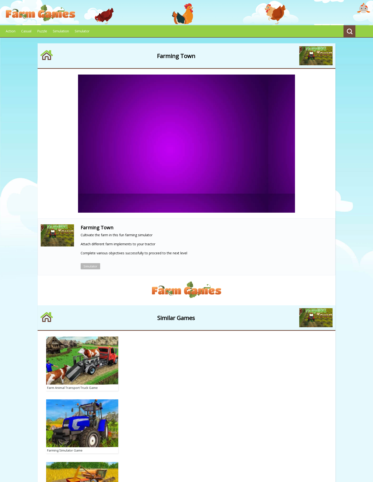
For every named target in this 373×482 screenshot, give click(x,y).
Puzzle (42, 31)
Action (10, 31)
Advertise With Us (231, 457)
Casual (26, 31)
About (125, 457)
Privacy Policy (146, 457)
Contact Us (200, 457)
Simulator (82, 31)
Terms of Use (174, 457)
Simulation (61, 31)
